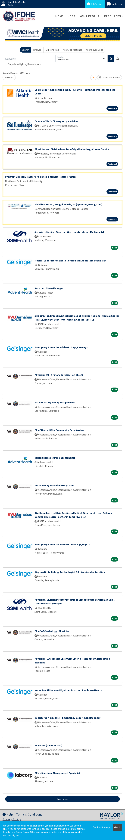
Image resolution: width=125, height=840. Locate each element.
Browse (37, 49)
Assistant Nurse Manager (48, 288)
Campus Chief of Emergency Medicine (56, 121)
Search (25, 49)
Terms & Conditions (29, 814)
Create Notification (109, 77)
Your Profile (90, 16)
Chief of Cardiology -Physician (51, 631)
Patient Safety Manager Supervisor (54, 402)
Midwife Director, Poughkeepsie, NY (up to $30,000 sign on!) (68, 204)
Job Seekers (95, 4)
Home (59, 16)
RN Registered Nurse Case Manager (54, 457)
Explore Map (52, 49)
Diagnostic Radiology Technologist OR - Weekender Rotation (69, 572)
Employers (114, 4)
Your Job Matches (72, 49)
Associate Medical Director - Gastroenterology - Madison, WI (69, 232)
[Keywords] (30, 58)
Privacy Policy (12, 819)
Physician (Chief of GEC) (48, 745)
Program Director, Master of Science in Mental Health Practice (41, 176)
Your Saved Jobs (94, 49)
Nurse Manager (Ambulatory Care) (54, 485)
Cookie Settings (101, 827)
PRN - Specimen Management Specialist (57, 773)
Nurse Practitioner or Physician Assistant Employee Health (68, 690)
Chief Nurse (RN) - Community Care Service (59, 430)
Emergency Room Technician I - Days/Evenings (61, 347)
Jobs (71, 16)
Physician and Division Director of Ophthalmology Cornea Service (71, 149)
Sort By (8, 77)
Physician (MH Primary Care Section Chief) (58, 374)
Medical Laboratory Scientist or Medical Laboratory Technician (70, 260)
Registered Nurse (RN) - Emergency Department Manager (67, 717)
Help (8, 814)
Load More (62, 799)
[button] (117, 58)
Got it (117, 827)
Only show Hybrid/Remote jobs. (25, 64)
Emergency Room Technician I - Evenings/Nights (62, 544)
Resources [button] (112, 16)
